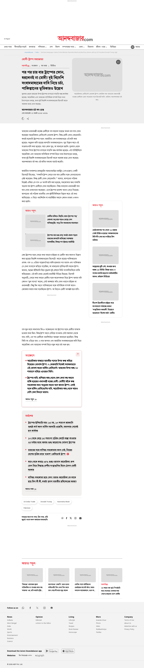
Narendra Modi (63, 501)
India (37, 52)
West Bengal (11, 623)
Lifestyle (72, 620)
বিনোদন (90, 47)
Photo (98, 623)
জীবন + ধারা (101, 47)
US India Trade (29, 501)
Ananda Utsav (101, 620)
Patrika (98, 632)
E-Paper (7, 39)
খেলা (82, 47)
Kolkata (10, 620)
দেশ (51, 47)
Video (98, 626)
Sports (9, 632)
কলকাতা (32, 47)
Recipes (71, 626)
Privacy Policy (129, 629)
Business (10, 638)
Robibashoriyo (101, 629)
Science (10, 641)
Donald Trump (46, 501)
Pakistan (27, 508)
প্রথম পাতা (8, 47)
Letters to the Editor (43, 623)
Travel (71, 623)
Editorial (39, 620)
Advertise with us (130, 626)
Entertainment (12, 635)
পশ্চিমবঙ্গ (42, 47)
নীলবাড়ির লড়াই (20, 47)
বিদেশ (57, 47)
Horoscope (73, 632)
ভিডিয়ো (113, 47)
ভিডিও (53, 66)
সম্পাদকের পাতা (69, 47)
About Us (127, 623)
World (9, 629)
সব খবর (44, 66)
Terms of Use (129, 620)
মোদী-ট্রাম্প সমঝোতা (32, 59)
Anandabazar (29, 52)
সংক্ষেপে (35, 66)
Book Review (73, 629)
